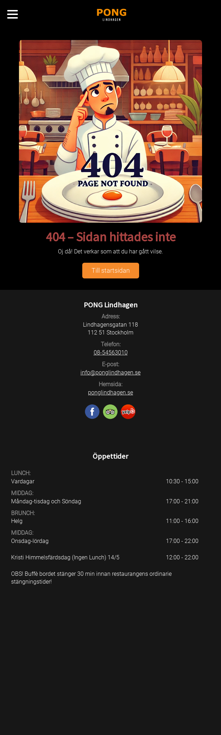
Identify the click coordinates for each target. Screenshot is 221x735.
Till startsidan (111, 270)
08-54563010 (111, 352)
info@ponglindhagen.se (110, 372)
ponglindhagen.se (110, 392)
